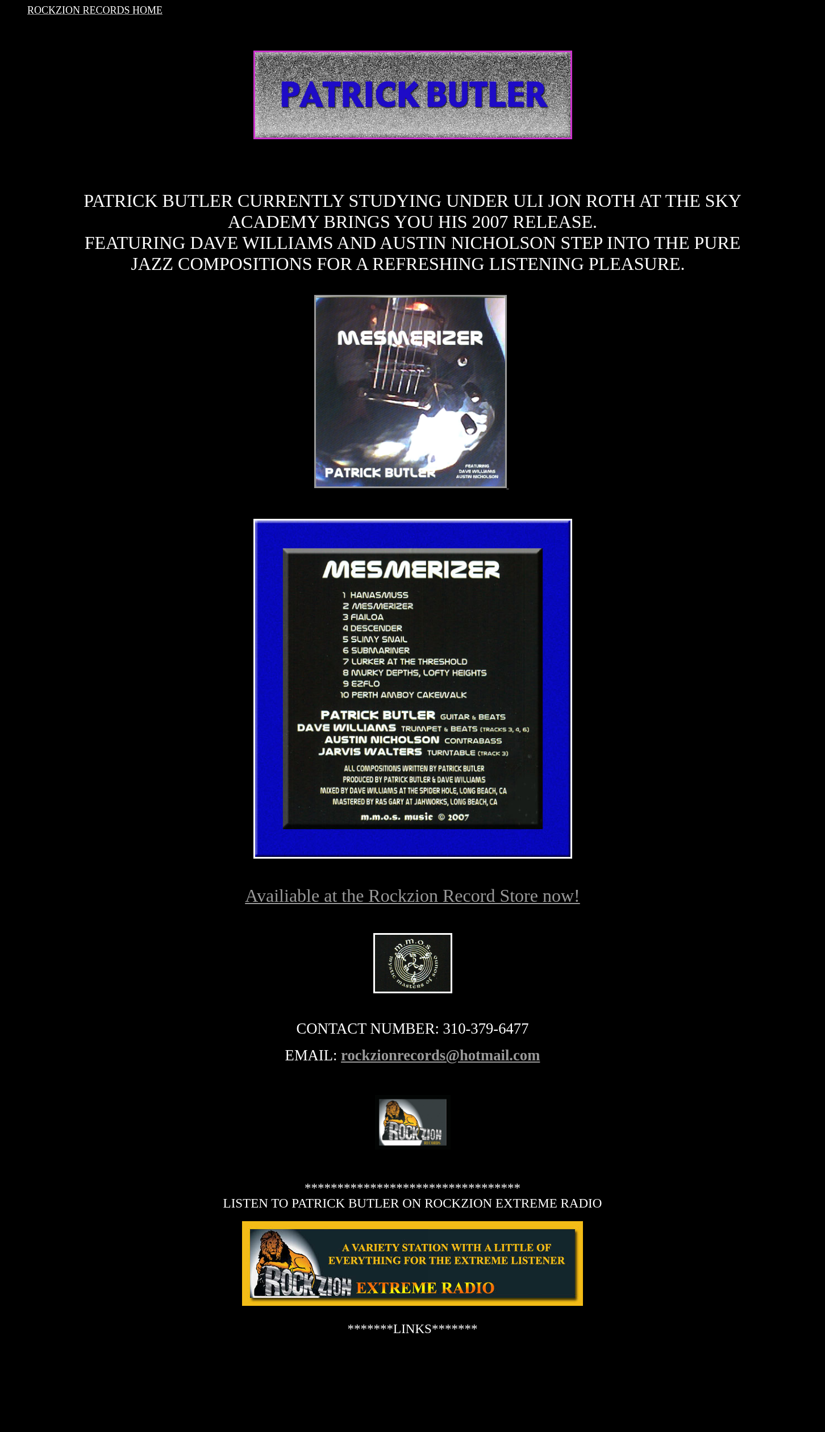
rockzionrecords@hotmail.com (440, 1055)
